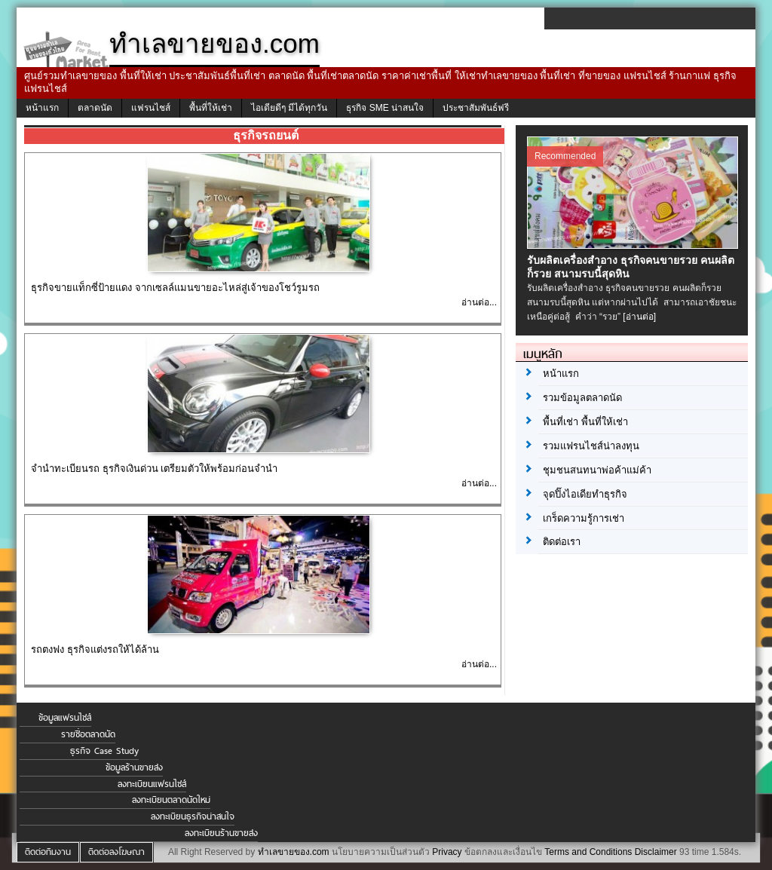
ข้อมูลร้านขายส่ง (134, 767)
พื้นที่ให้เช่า (210, 108)
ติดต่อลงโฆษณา (116, 851)
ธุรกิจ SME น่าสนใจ (385, 108)
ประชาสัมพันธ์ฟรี (476, 108)
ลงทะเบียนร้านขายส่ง (221, 833)
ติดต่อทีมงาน (48, 851)
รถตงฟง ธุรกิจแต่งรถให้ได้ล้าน (95, 649)
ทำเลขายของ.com (293, 852)
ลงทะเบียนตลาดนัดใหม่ (171, 799)
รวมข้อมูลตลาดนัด (582, 397)
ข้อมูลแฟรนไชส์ (64, 717)
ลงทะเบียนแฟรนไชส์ (152, 784)
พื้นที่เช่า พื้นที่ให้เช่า (585, 421)
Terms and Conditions (588, 852)
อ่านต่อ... (479, 302)
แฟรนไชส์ (150, 108)
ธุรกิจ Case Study (104, 750)
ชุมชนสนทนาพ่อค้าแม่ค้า (597, 470)
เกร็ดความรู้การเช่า (583, 518)
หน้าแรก (42, 108)
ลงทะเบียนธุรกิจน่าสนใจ (192, 816)
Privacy (446, 852)
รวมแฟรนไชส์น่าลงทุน (591, 446)
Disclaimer (656, 852)
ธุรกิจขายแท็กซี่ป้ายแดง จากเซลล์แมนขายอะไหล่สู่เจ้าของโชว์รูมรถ (175, 287)
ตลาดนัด (95, 108)
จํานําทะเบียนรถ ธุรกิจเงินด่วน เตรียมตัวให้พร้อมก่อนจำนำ (154, 468)
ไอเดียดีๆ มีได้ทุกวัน (289, 108)
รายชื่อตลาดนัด (88, 734)
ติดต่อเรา (562, 541)
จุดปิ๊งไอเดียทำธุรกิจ (585, 494)
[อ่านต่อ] (639, 316)
